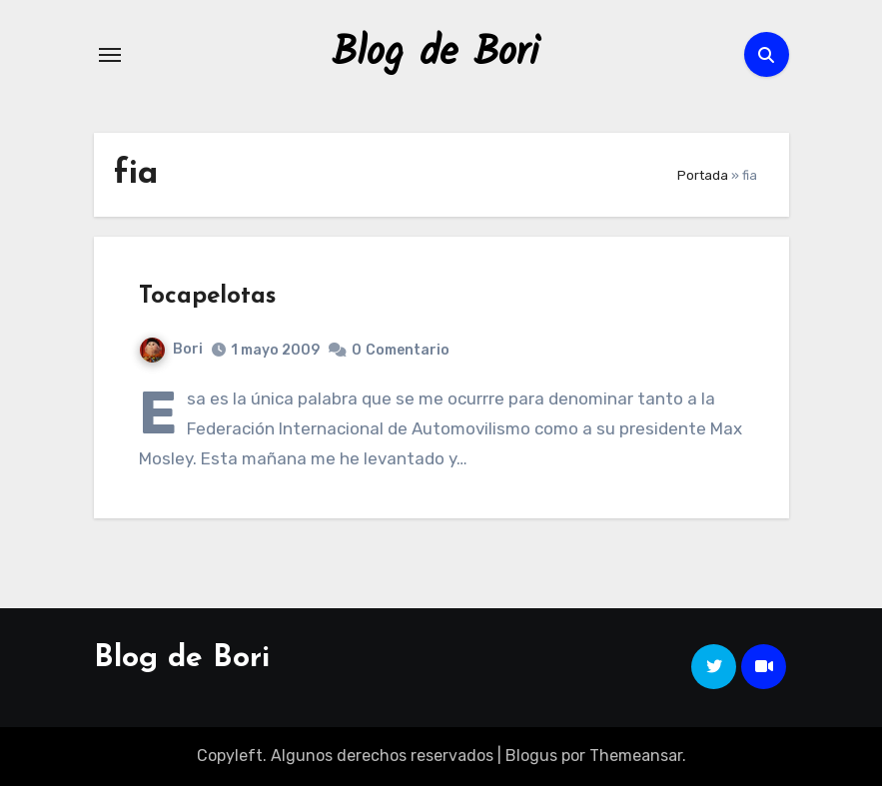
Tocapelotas (207, 297)
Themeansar (635, 755)
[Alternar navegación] (110, 55)
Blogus (531, 755)
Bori (171, 349)
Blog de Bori (435, 54)
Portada (702, 175)
